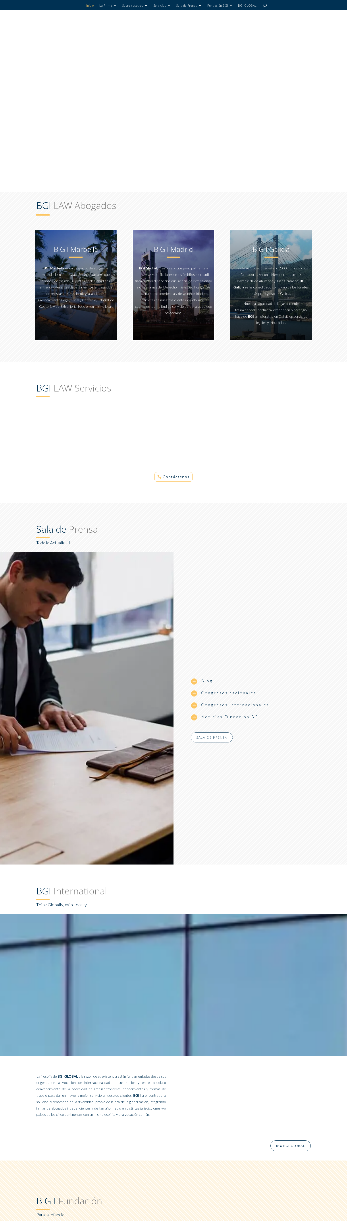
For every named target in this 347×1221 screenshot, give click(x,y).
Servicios (159, 5)
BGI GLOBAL (247, 5)
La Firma (105, 5)
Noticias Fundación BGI (230, 716)
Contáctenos (176, 476)
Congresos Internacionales (235, 704)
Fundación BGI (217, 5)
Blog (207, 680)
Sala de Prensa (186, 5)
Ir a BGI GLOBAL (290, 1146)
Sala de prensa (211, 737)
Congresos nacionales (228, 692)
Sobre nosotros (132, 5)
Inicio (90, 5)
